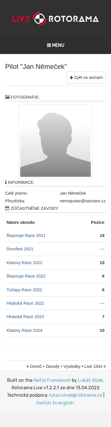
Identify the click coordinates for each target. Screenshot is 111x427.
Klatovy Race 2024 (24, 330)
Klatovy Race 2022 (24, 262)
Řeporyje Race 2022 (26, 276)
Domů (36, 366)
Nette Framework (52, 380)
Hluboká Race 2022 (25, 303)
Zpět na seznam (86, 77)
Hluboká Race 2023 (25, 316)
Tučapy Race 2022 (24, 289)
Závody (52, 366)
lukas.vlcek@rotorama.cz (75, 395)
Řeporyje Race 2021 (26, 235)
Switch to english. (55, 403)
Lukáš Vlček (90, 380)
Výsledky (72, 366)
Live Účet (93, 366)
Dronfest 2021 (20, 248)
